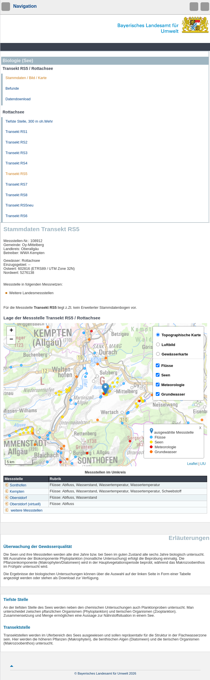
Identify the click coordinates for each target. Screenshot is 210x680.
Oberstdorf (16, 498)
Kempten (14, 492)
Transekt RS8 (16, 195)
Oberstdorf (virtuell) (23, 504)
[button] (105, 389)
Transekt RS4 (16, 163)
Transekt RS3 (16, 153)
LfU (203, 464)
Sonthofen (15, 485)
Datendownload (18, 99)
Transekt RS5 (16, 174)
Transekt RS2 (16, 142)
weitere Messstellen (27, 510)
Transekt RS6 (16, 216)
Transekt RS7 (16, 184)
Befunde (12, 89)
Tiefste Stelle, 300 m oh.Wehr (29, 121)
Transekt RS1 (16, 132)
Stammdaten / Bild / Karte (26, 78)
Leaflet (192, 464)
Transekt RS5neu (19, 205)
